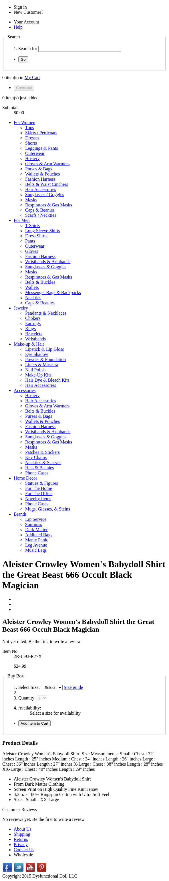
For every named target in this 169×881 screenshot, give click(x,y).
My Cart (32, 77)
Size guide (73, 687)
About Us (22, 829)
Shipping (22, 834)
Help (18, 27)
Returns (21, 839)
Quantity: (26, 697)
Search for (27, 48)
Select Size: (29, 687)
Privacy (21, 844)
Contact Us (24, 849)
